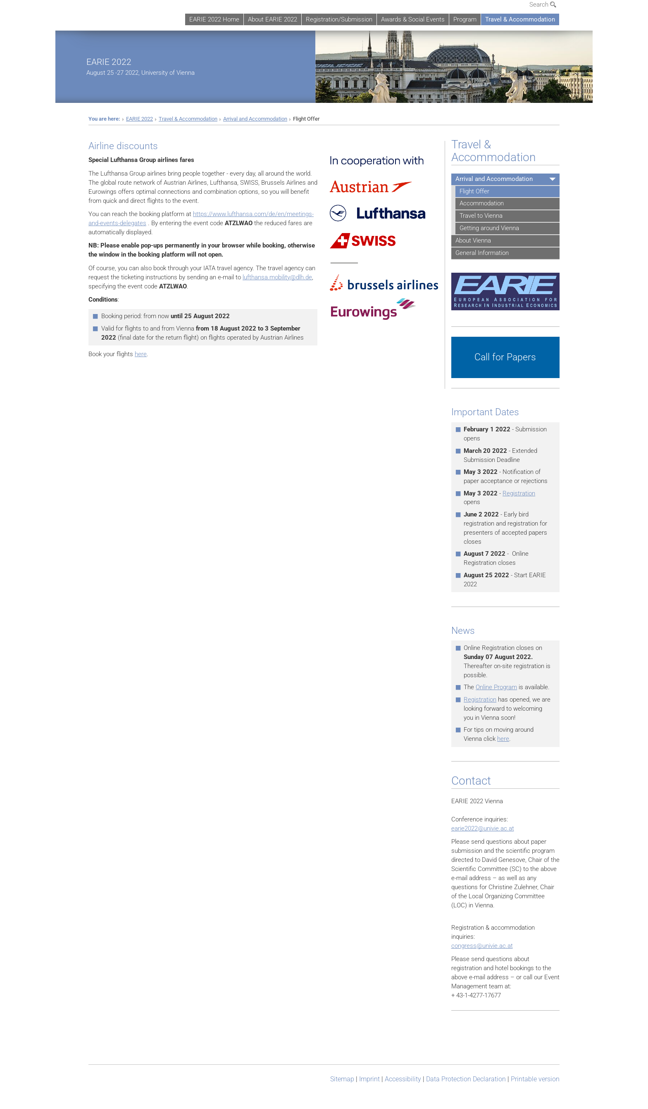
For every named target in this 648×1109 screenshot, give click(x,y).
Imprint (369, 1079)
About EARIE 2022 (272, 19)
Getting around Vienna (489, 228)
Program (464, 19)
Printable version (535, 1079)
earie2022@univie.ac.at (482, 828)
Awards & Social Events (413, 19)
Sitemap (342, 1079)
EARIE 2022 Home (214, 19)
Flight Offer (474, 191)
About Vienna (473, 240)
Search (542, 4)
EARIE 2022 (108, 62)
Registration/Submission (339, 19)
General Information (482, 253)
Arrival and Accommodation (255, 119)
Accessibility (403, 1079)
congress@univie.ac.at (482, 946)
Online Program (496, 687)
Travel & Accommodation (520, 19)
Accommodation (482, 203)
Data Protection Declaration (466, 1079)
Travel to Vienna (481, 215)
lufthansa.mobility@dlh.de (277, 277)
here (141, 354)
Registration (519, 493)
